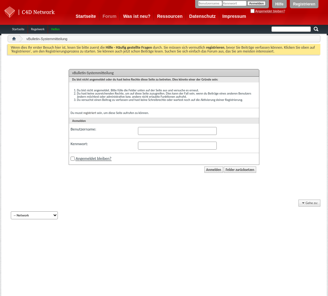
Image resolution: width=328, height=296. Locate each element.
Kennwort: (79, 144)
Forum (110, 16)
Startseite (86, 16)
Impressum (234, 16)
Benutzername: (83, 129)
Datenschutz (202, 16)
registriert (89, 113)
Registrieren (304, 4)
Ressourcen (169, 16)
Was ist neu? (136, 16)
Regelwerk (37, 29)
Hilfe (279, 4)
